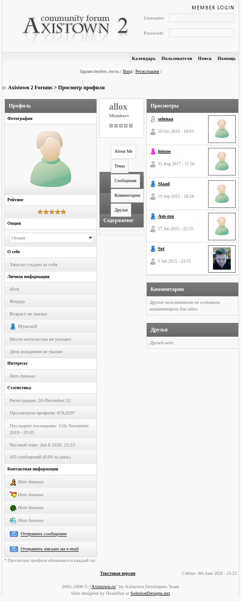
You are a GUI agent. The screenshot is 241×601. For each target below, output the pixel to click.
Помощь (227, 58)
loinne (164, 151)
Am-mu (166, 216)
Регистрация (147, 71)
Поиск (205, 58)
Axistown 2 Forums (30, 87)
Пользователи (176, 58)
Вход (128, 71)
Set (161, 248)
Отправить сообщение (43, 534)
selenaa (165, 118)
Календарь (144, 58)
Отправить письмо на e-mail (49, 549)
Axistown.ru (103, 586)
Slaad (163, 183)
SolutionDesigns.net (150, 593)
